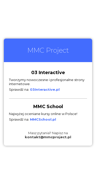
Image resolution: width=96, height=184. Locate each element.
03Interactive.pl (45, 89)
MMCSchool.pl (43, 119)
